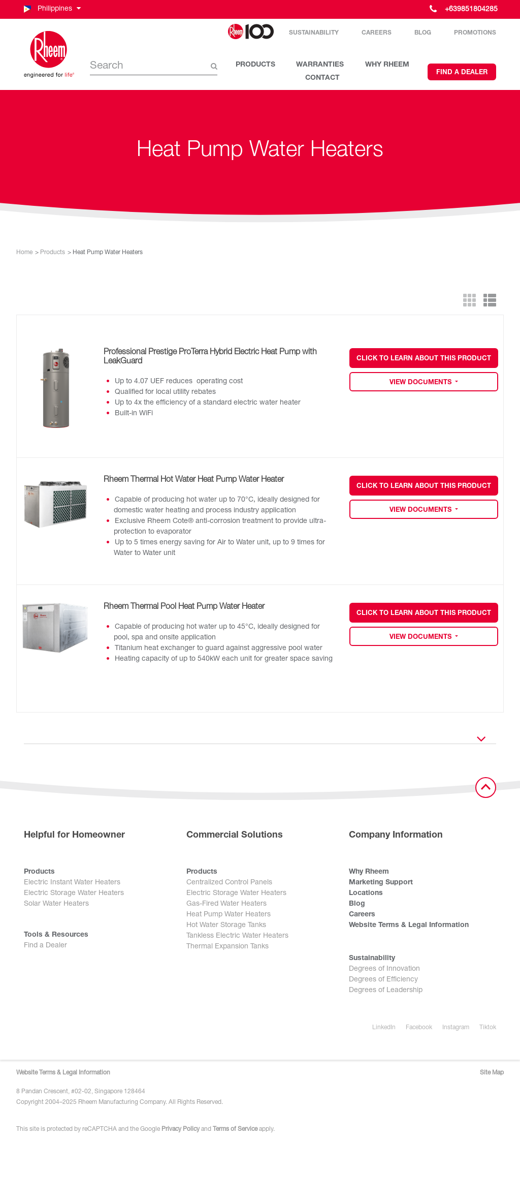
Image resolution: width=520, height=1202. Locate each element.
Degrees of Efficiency (383, 979)
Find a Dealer (462, 73)
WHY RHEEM (387, 65)
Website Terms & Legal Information (409, 925)
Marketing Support (381, 882)
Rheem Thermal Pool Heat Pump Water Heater (184, 607)
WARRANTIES (320, 65)
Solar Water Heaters (56, 904)
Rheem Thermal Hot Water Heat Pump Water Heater (194, 480)
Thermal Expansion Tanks (227, 946)
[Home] (49, 54)
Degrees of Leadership (385, 990)
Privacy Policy (180, 1129)
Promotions (475, 33)
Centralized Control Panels (229, 882)
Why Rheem (369, 872)
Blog (422, 33)
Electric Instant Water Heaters (72, 882)
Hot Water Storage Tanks (226, 925)
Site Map (492, 1073)
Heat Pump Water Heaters (228, 914)
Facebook (419, 1028)
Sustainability (314, 33)
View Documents (421, 383)
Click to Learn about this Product (423, 359)
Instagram (455, 1028)
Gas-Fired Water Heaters (226, 904)
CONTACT (322, 78)
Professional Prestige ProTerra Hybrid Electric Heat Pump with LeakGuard (210, 357)
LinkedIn (384, 1028)
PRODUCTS (255, 65)
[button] (51, 9)
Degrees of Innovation (384, 969)
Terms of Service (235, 1129)
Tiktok (487, 1028)
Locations (366, 893)
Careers (377, 33)
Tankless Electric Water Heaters (237, 936)
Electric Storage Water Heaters (74, 893)
